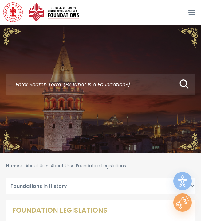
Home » (14, 166)
